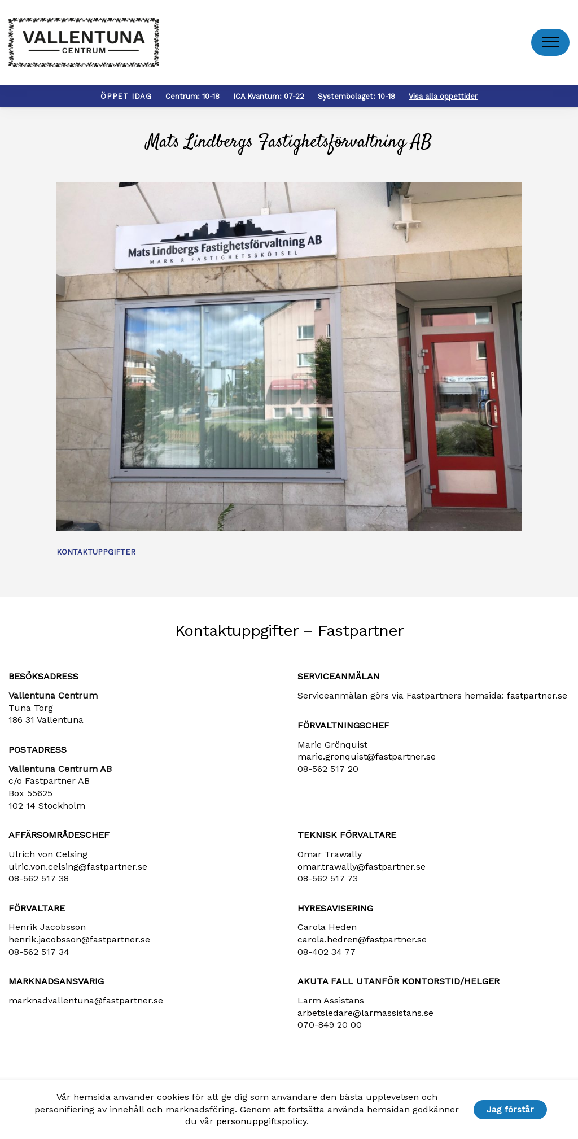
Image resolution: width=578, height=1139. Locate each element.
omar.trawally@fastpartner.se (361, 866)
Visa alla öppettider (443, 96)
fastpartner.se (537, 695)
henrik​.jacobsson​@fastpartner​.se (79, 939)
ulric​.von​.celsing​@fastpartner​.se (77, 866)
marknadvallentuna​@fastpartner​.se (85, 1000)
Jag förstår (510, 1110)
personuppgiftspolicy (261, 1121)
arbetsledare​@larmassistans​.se (365, 1012)
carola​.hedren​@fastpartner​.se (362, 939)
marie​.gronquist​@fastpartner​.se (366, 756)
